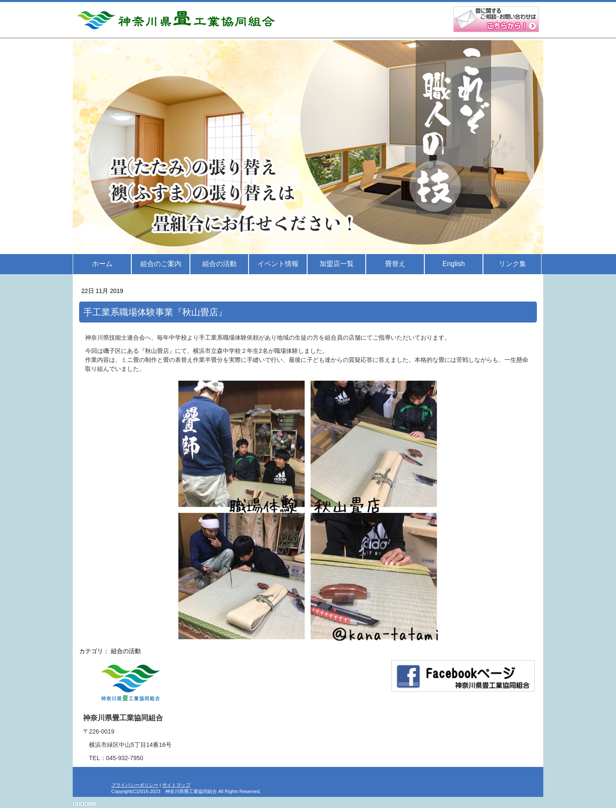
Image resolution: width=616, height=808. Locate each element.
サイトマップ (176, 784)
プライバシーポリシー (134, 784)
